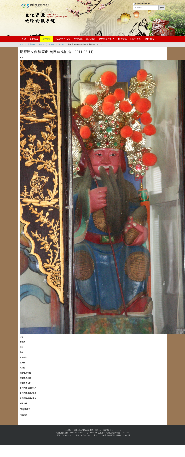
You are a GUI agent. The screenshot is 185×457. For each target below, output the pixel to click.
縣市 (21, 347)
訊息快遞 (90, 39)
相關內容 (23, 415)
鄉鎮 (21, 352)
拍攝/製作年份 (25, 373)
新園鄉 (51, 44)
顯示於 (22, 342)
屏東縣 (41, 44)
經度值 (22, 363)
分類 (21, 337)
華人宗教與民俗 (62, 39)
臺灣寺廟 (46, 39)
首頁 (24, 39)
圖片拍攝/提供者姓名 (28, 388)
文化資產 (34, 39)
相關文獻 (23, 403)
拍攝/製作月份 (25, 378)
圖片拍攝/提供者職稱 (28, 398)
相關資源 (122, 39)
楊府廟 (61, 44)
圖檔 (21, 58)
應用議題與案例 (106, 39)
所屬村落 (23, 357)
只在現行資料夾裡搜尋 (143, 3)
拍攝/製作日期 (25, 383)
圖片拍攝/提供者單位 (28, 393)
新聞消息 (149, 39)
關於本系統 (135, 39)
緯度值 (22, 368)
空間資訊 (78, 39)
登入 (129, 11)
